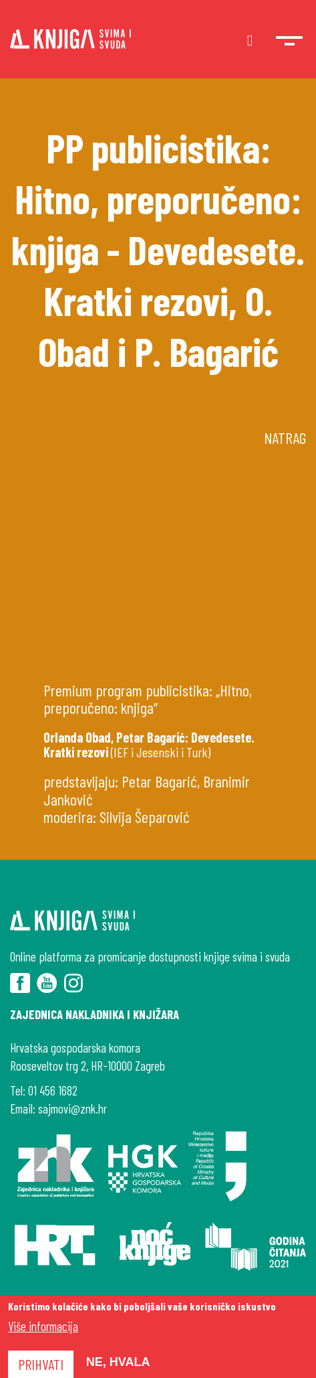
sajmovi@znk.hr (72, 1108)
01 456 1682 (52, 1090)
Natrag (285, 437)
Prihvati (40, 1364)
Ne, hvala (118, 1362)
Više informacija (43, 1326)
